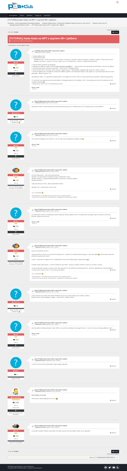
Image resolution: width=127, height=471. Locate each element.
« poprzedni (110, 30)
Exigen (16, 370)
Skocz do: (92, 457)
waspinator (16, 113)
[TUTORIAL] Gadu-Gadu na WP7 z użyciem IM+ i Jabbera (49, 51)
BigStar (16, 175)
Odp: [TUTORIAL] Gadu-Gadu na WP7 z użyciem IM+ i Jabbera (50, 101)
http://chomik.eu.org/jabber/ (64, 66)
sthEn (16, 62)
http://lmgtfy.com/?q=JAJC (39, 395)
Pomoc (22, 15)
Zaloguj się (38, 15)
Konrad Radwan (16, 397)
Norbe (16, 431)
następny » (116, 30)
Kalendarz (29, 15)
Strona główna (13, 15)
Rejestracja (47, 15)
